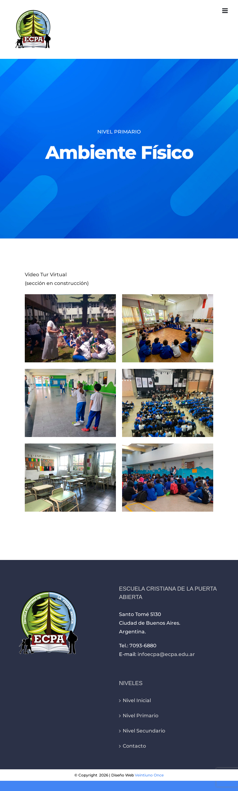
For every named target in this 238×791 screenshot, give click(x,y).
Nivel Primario (140, 716)
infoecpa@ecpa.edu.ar (166, 654)
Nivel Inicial (137, 700)
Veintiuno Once (149, 775)
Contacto (134, 746)
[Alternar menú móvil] (225, 10)
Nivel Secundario (144, 731)
